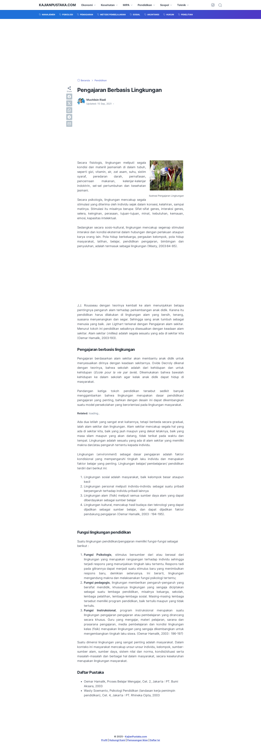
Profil (104, 740)
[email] (69, 124)
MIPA (126, 5)
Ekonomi (87, 5)
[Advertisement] (130, 49)
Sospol (164, 5)
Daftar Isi (155, 740)
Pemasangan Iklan (137, 740)
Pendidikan (145, 5)
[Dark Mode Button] (213, 5)
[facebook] (69, 97)
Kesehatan (108, 5)
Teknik (181, 5)
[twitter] (69, 103)
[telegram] (69, 117)
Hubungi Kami (117, 740)
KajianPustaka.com (57, 5)
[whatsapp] (69, 110)
